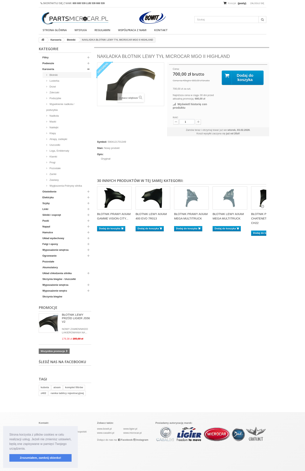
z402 (43, 393)
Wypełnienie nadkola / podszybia (60, 107)
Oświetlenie (49, 191)
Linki (45, 209)
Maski (52, 121)
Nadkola (54, 115)
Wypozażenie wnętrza (55, 284)
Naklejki (53, 127)
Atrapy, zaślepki (58, 139)
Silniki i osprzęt (51, 214)
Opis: (100, 154)
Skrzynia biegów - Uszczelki (59, 279)
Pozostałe (55, 168)
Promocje (48, 307)
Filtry (45, 57)
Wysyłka (80, 30)
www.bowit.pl (104, 428)
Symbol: (102, 141)
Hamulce (47, 232)
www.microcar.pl (132, 432)
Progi (52, 162)
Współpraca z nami (132, 30)
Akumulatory (50, 267)
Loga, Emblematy (59, 150)
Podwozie (48, 63)
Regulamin (102, 30)
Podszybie (55, 98)
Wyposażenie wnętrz (54, 290)
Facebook (125, 439)
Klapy (52, 133)
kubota (45, 387)
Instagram (140, 439)
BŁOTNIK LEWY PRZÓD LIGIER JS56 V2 (76, 318)
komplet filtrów (74, 387)
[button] (26, 448)
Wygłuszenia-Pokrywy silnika (65, 185)
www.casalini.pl (105, 432)
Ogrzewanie (49, 255)
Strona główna (55, 30)
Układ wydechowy (53, 238)
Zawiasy (54, 179)
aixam (57, 387)
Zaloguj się (257, 3)
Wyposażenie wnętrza (55, 249)
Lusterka (54, 80)
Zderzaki (54, 92)
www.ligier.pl (130, 428)
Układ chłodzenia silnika (57, 273)
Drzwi (52, 86)
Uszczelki (54, 144)
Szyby (46, 203)
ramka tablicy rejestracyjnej (67, 393)
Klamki (53, 156)
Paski (45, 220)
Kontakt (161, 30)
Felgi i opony (50, 244)
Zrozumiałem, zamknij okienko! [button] (40, 457)
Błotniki (53, 74)
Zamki (52, 174)
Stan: (100, 148)
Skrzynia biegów (52, 296)
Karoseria (48, 69)
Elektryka (48, 197)
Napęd (46, 226)
